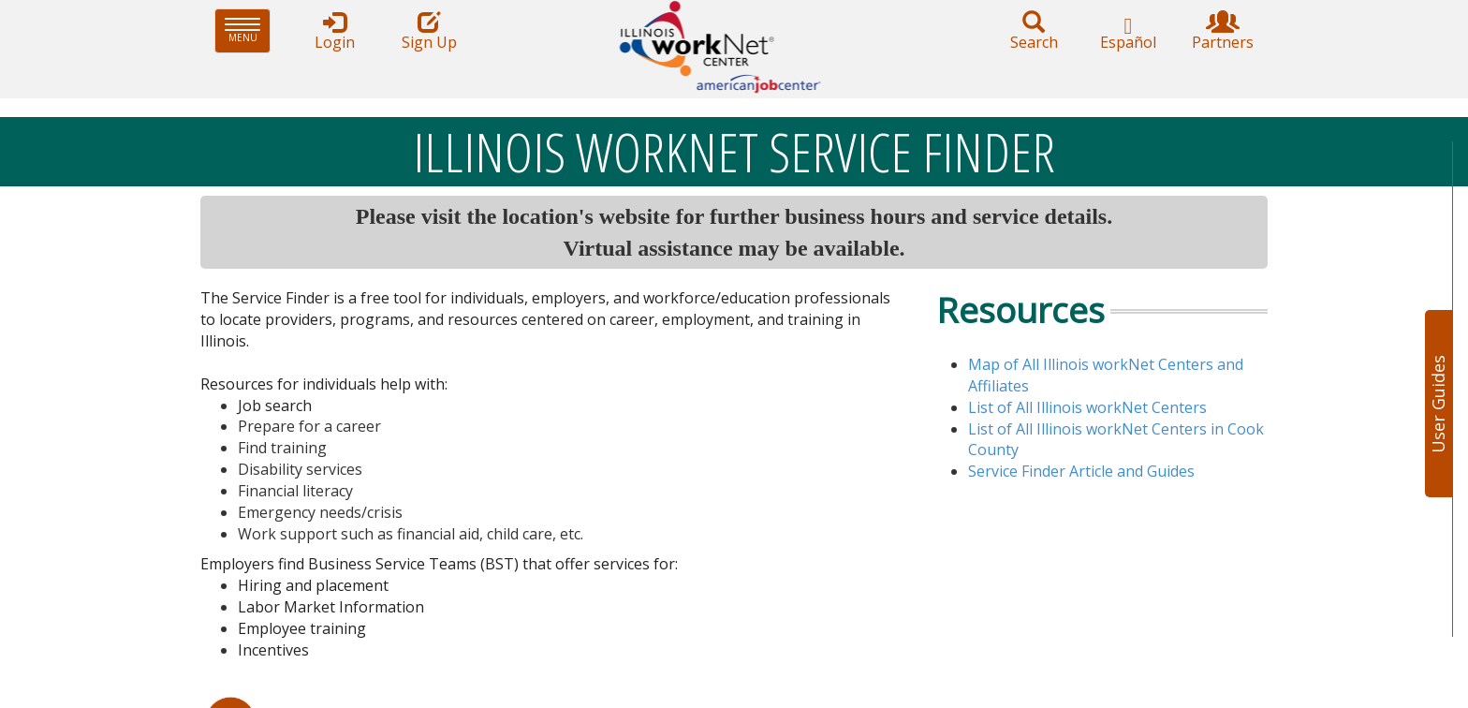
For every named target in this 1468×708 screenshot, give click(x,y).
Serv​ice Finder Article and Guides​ (1081, 471)
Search (1033, 31)
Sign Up (428, 31)
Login (334, 31)
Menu (248, 30)
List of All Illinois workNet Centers (1087, 407)
